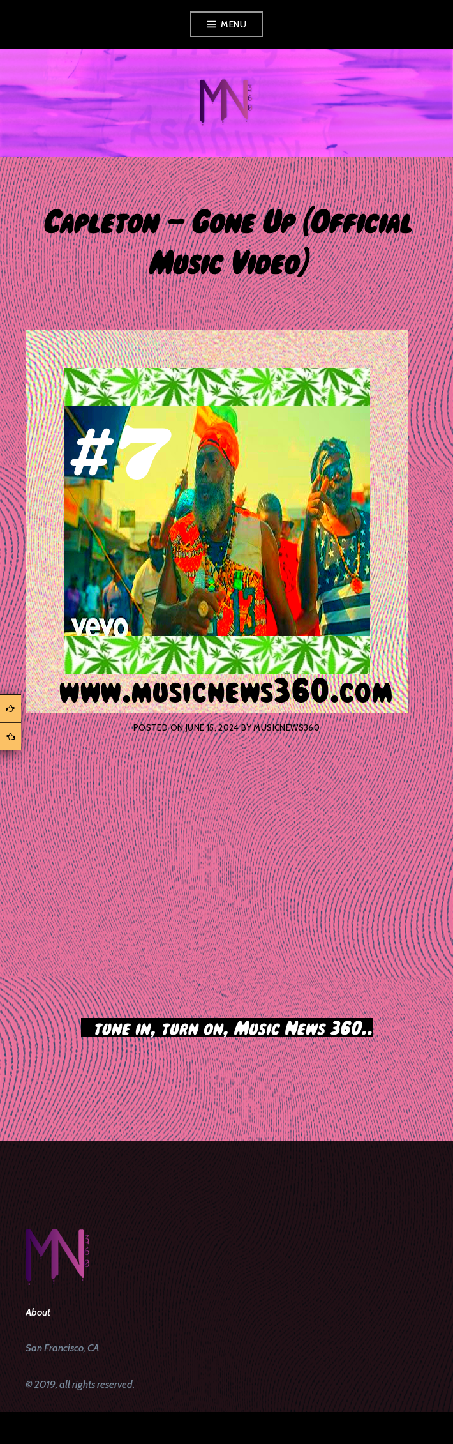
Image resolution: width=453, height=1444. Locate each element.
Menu (233, 24)
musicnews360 (286, 727)
